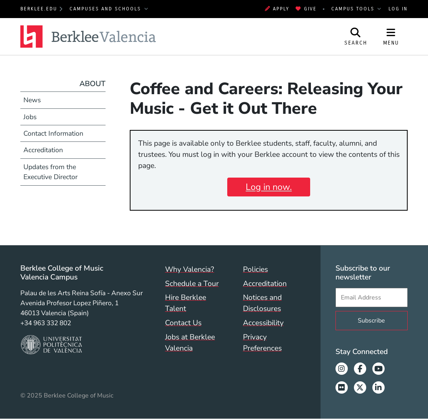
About (92, 84)
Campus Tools (354, 9)
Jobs (29, 116)
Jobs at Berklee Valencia (190, 342)
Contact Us (183, 323)
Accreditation (43, 150)
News (32, 100)
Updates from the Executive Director (50, 171)
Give (306, 9)
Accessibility (263, 323)
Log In (398, 9)
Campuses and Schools (106, 9)
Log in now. (269, 187)
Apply (277, 9)
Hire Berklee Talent (185, 303)
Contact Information (53, 133)
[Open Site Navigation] (391, 36)
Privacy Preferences (262, 342)
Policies (255, 269)
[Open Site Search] (356, 36)
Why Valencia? (189, 269)
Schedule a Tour (192, 284)
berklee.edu (38, 9)
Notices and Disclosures (262, 303)
